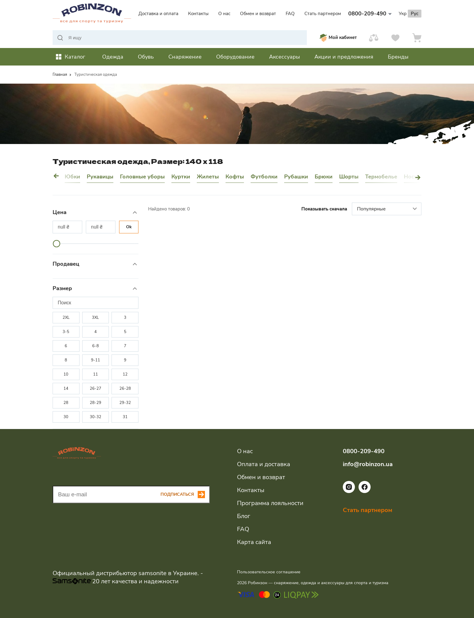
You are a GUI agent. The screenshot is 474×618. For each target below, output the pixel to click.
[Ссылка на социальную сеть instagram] (349, 491)
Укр (403, 14)
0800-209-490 (369, 13)
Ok (129, 227)
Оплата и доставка (263, 464)
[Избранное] (395, 37)
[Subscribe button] (185, 494)
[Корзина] (416, 37)
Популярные (387, 209)
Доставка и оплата (158, 14)
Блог (243, 516)
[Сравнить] (373, 37)
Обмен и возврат (258, 14)
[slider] (56, 243)
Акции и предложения (343, 56)
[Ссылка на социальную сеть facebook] (365, 491)
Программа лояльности (270, 503)
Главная (60, 74)
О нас (224, 14)
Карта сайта (254, 542)
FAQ (290, 14)
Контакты (198, 14)
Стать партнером (322, 14)
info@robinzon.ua (368, 464)
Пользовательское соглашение (268, 572)
